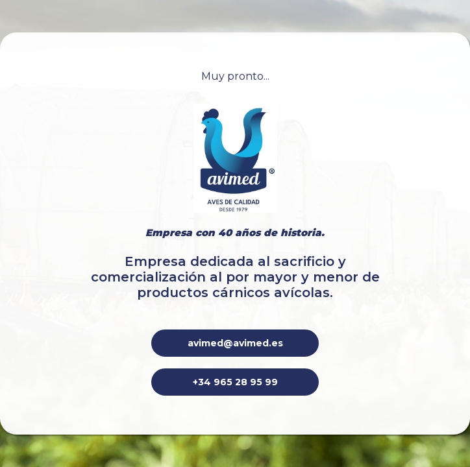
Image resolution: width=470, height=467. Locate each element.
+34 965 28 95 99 (235, 382)
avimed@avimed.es (235, 343)
